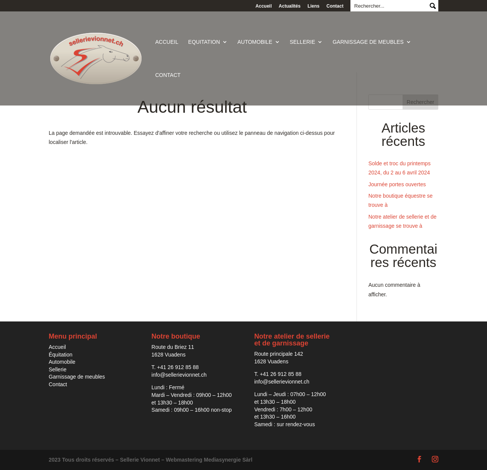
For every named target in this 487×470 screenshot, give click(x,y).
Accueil (264, 6)
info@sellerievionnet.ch (179, 375)
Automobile (254, 42)
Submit (432, 5)
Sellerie (302, 42)
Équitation (60, 355)
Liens (313, 6)
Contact (335, 6)
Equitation (204, 42)
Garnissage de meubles (368, 42)
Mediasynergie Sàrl (228, 460)
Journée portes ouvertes (397, 184)
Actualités (290, 6)
